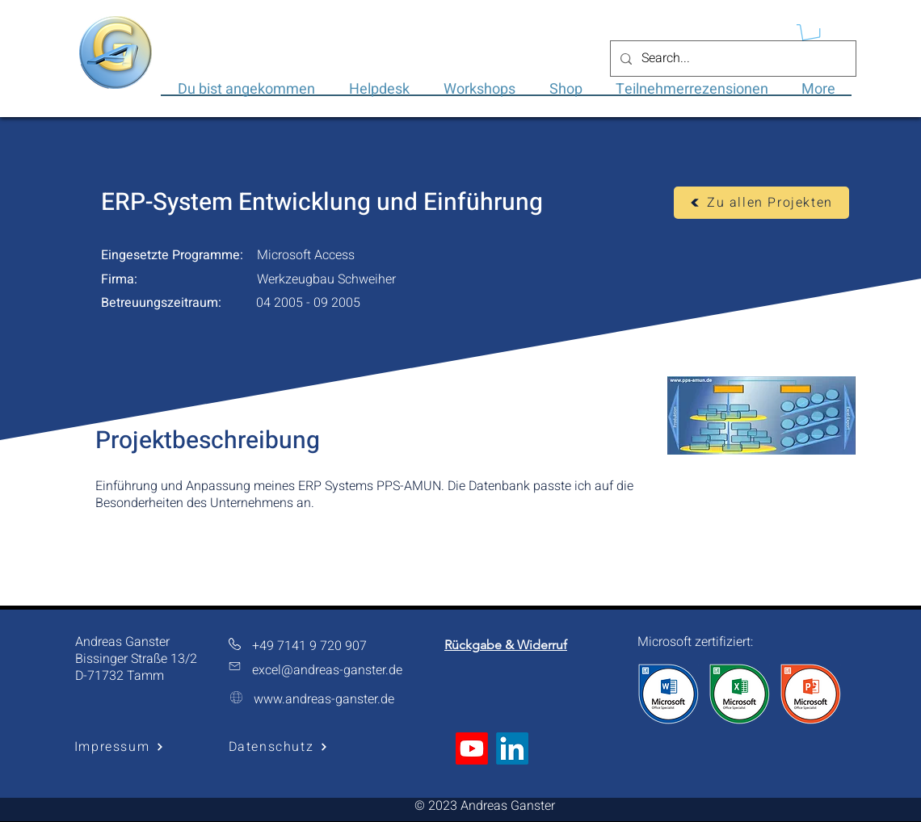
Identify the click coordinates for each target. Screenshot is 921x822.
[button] (811, 36)
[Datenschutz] (278, 747)
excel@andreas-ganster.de (327, 670)
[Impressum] (119, 747)
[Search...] (731, 58)
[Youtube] (472, 748)
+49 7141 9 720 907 (309, 646)
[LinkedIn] (512, 748)
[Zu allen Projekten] (761, 203)
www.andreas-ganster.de (324, 699)
